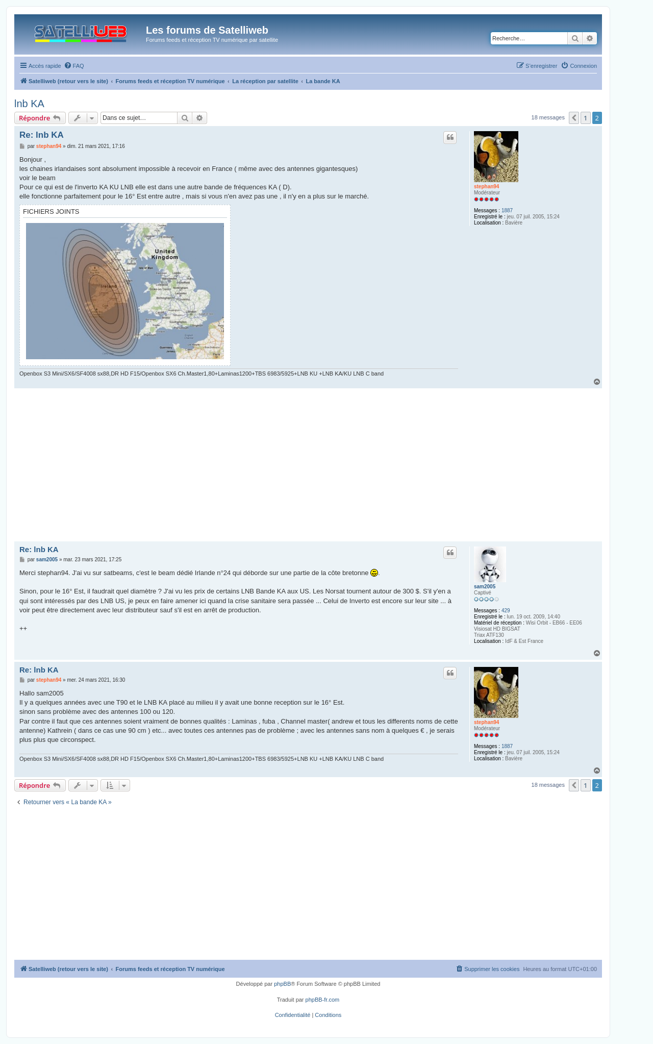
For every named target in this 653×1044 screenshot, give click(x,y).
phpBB (282, 984)
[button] (574, 118)
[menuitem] (74, 66)
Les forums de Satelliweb (207, 30)
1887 (507, 210)
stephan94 (486, 186)
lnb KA (29, 103)
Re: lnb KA (41, 135)
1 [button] (585, 117)
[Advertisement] (308, 464)
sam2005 (484, 586)
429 (505, 610)
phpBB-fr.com (323, 1000)
